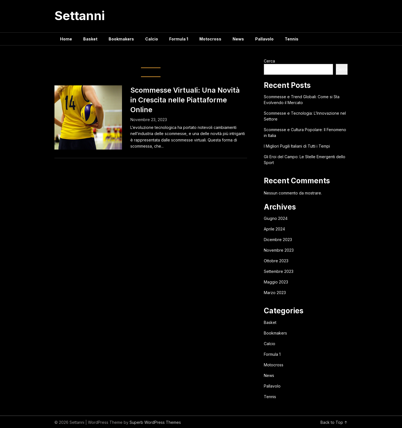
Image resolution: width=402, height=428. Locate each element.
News (238, 39)
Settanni (79, 15)
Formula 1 (178, 39)
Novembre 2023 (279, 250)
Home (66, 39)
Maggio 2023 (276, 282)
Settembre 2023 (278, 271)
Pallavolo (264, 39)
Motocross (210, 39)
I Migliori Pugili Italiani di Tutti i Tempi (297, 146)
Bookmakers (121, 39)
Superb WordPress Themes (155, 422)
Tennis (291, 39)
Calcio (151, 39)
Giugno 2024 (276, 218)
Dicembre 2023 (278, 239)
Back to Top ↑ (334, 422)
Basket (90, 39)
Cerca (269, 61)
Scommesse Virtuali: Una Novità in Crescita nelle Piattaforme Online (185, 100)
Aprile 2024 (274, 229)
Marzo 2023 (275, 292)
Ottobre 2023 (276, 260)
